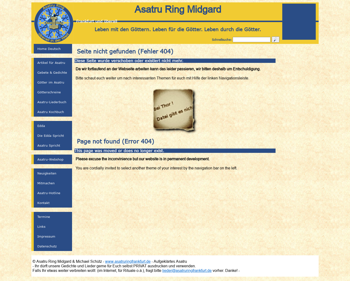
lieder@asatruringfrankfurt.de (187, 270)
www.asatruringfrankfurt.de (128, 261)
